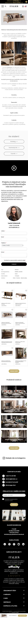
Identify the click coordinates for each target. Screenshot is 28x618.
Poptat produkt (22, 615)
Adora (16, 273)
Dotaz (3, 252)
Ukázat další (14, 371)
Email (2, 237)
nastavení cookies (15, 612)
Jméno (3, 231)
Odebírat (14, 504)
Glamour (17, 269)
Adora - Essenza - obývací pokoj (20, 278)
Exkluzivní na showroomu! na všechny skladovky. (13, 2)
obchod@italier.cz (14, 227)
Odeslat (14, 264)
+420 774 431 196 (14, 225)
